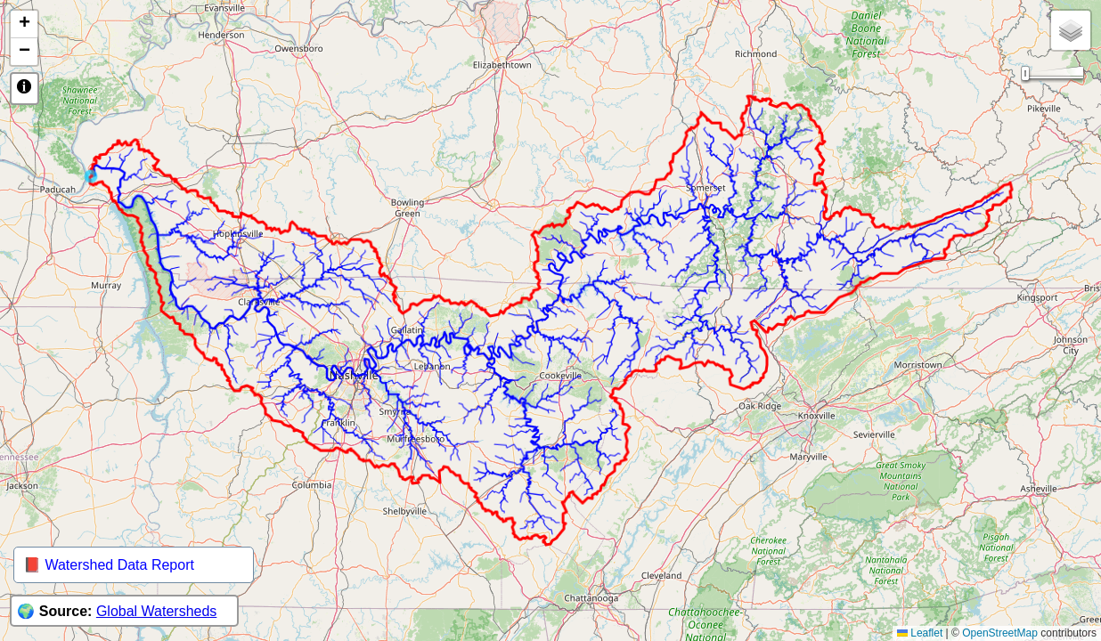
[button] (24, 24)
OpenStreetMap (1000, 633)
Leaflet (919, 633)
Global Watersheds (156, 611)
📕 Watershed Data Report (108, 564)
